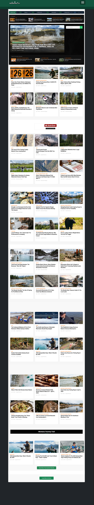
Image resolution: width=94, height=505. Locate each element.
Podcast (31, 7)
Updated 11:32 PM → (80, 12)
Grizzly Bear (13, 106)
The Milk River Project (41, 288)
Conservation (63, 173)
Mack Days (38, 351)
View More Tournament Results (46, 468)
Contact (77, 7)
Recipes (55, 7)
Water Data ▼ (44, 7)
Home (16, 7)
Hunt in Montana (39, 231)
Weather (50, 7)
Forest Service (64, 106)
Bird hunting (38, 106)
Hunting (21, 7)
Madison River (14, 205)
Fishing (26, 7)
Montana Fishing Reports (41, 80)
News (37, 325)
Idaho (62, 80)
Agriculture (38, 388)
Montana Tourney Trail (66, 454)
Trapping (13, 231)
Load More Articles (46, 478)
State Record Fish (69, 7)
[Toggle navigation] (82, 2)
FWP (12, 80)
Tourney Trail (61, 7)
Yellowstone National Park (42, 173)
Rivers (12, 173)
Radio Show (37, 7)
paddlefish (63, 325)
